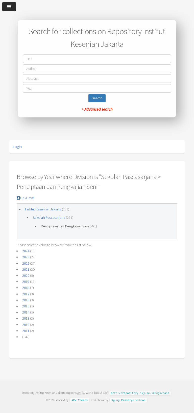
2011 (25, 330)
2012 (25, 324)
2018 (25, 287)
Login (17, 146)
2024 (25, 251)
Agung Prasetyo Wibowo (128, 400)
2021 (25, 269)
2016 (25, 300)
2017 (25, 294)
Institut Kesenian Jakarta (43, 209)
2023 (25, 257)
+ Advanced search (97, 109)
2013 (25, 318)
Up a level (27, 197)
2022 (25, 263)
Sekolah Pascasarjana (49, 217)
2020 (25, 275)
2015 (25, 306)
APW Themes (79, 400)
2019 (25, 281)
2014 (25, 312)
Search (97, 98)
